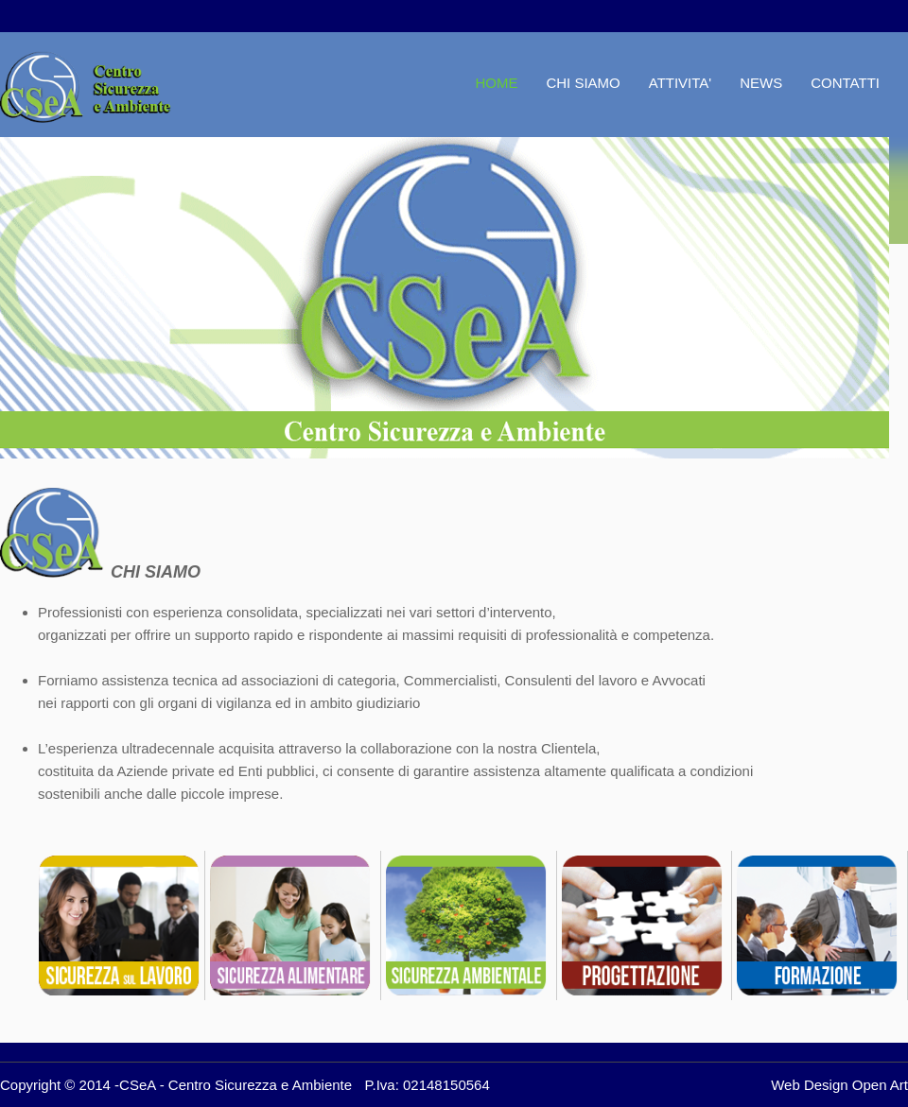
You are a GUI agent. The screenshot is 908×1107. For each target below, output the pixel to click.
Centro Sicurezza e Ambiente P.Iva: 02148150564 (329, 1085)
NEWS (761, 83)
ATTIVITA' (680, 83)
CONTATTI (845, 83)
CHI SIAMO (583, 83)
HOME (496, 83)
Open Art (880, 1085)
